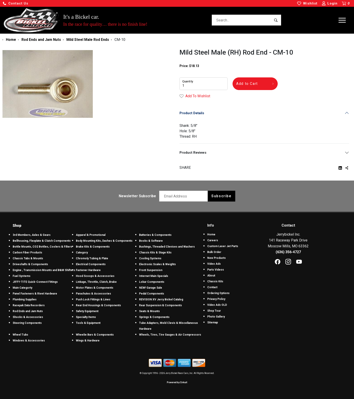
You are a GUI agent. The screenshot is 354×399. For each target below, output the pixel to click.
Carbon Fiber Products (27, 252)
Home (211, 234)
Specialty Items (86, 317)
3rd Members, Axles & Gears (32, 235)
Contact (212, 287)
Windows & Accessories (29, 340)
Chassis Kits (215, 281)
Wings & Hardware (88, 340)
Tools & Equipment (88, 323)
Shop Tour (214, 310)
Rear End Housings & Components (98, 305)
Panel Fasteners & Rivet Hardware (35, 293)
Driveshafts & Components (30, 264)
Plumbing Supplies (25, 299)
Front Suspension (150, 270)
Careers (212, 240)
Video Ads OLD (217, 304)
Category (82, 252)
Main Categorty (22, 287)
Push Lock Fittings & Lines (93, 299)
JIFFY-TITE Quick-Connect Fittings (35, 281)
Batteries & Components (155, 235)
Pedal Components (151, 293)
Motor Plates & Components (94, 287)
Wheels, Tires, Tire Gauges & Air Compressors (170, 334)
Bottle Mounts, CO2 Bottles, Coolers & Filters (42, 246)
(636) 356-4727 (288, 252)
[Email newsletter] (184, 196)
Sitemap (212, 322)
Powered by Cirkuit (177, 382)
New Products (216, 258)
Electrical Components (91, 264)
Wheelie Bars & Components (95, 334)
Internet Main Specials (153, 276)
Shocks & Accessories (28, 317)
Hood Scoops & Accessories (95, 276)
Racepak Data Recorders (29, 305)
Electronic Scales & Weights (157, 264)
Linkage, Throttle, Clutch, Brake (96, 281)
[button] (15, 3)
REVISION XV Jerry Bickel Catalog (161, 299)
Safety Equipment (87, 311)
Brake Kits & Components (93, 246)
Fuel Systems (21, 276)
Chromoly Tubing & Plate (92, 258)
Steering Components (27, 323)
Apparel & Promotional (90, 235)
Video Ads (214, 263)
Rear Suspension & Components (160, 305)
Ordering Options (218, 293)
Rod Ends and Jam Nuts (28, 311)
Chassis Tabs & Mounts (28, 258)
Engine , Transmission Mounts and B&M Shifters (44, 270)
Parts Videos (215, 269)
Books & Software (151, 240)
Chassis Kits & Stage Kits (155, 252)
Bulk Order (214, 252)
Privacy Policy (216, 299)
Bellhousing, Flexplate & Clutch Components (42, 240)
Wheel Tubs (20, 334)
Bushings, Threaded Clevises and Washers (167, 246)
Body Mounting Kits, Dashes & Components (104, 240)
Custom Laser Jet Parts (222, 246)
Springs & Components (154, 317)
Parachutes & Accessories (93, 293)
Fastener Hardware (88, 270)
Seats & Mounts (149, 311)
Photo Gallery (216, 316)
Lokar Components (151, 281)
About (211, 275)
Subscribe (221, 196)
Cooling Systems (150, 258)
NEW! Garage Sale (150, 287)
